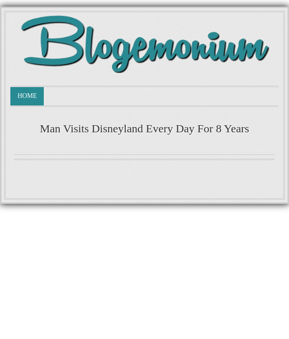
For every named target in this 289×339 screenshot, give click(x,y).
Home (27, 95)
